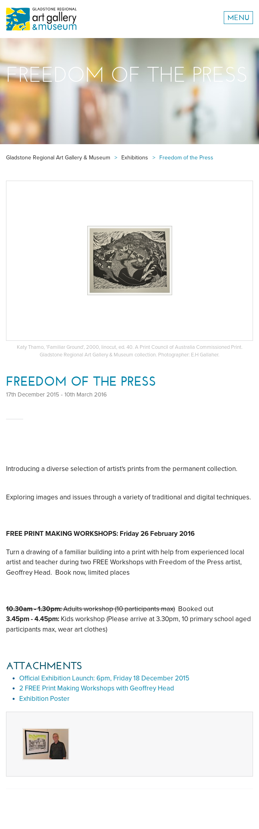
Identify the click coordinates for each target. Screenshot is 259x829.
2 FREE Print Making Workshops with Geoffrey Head (96, 688)
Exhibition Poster (44, 698)
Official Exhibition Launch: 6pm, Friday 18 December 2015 (104, 678)
